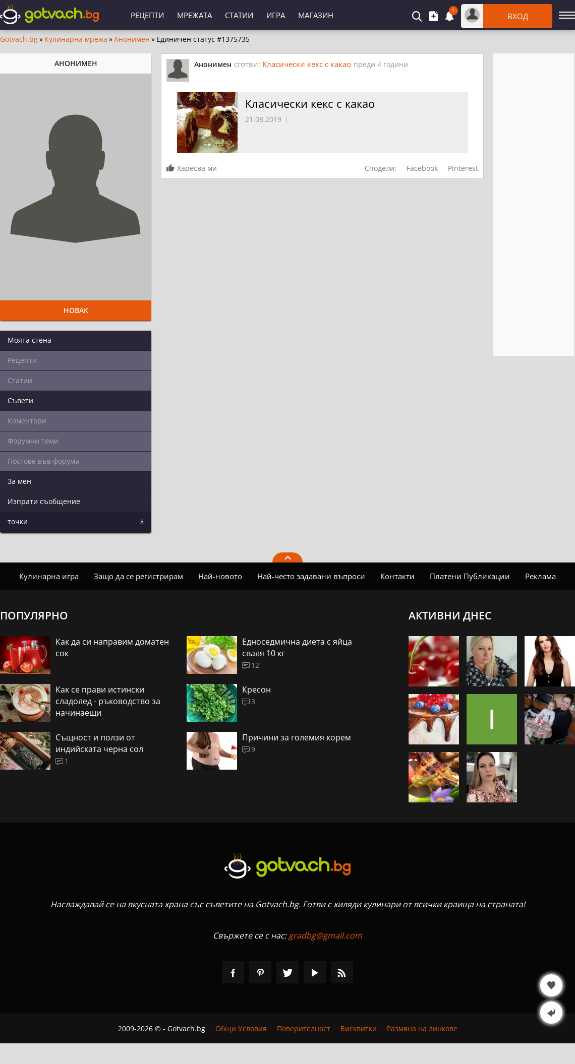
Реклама (540, 576)
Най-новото (220, 576)
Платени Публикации (470, 576)
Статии (239, 15)
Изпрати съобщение (44, 501)
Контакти (397, 576)
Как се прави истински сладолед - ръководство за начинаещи (107, 701)
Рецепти (147, 15)
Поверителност (303, 1028)
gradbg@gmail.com (325, 935)
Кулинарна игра (49, 576)
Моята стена (29, 340)
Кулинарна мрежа (75, 39)
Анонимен (132, 39)
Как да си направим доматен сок (112, 647)
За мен (19, 481)
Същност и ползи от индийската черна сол (99, 743)
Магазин (315, 15)
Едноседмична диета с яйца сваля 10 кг (297, 647)
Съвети (20, 400)
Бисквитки (358, 1028)
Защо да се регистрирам (138, 576)
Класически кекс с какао (306, 64)
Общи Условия (241, 1028)
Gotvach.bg (19, 39)
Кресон (256, 689)
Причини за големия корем (296, 737)
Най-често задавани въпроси (311, 576)
